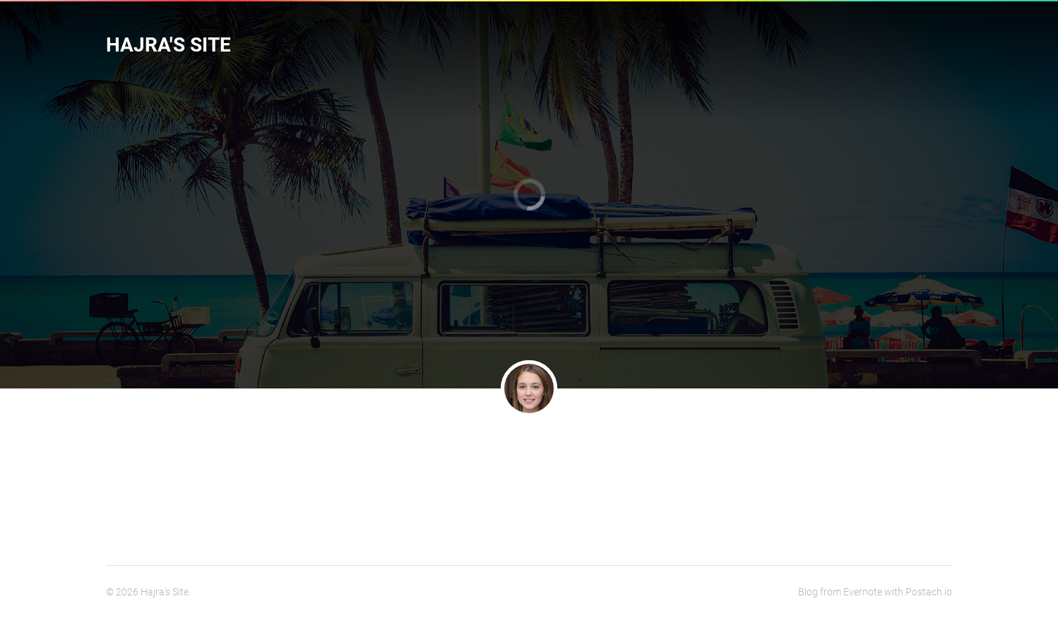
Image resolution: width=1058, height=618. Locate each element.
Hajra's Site (168, 45)
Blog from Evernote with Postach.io (875, 592)
